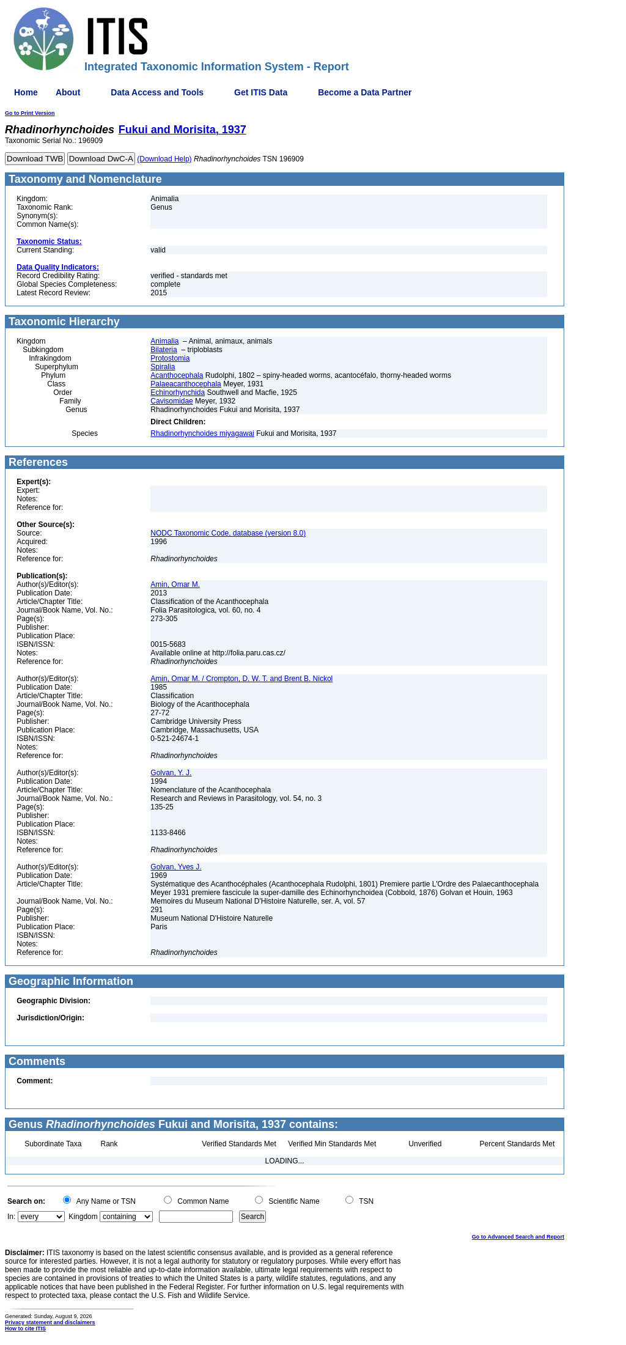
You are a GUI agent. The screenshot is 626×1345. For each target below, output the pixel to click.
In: (11, 1216)
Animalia (164, 341)
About (68, 92)
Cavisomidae (171, 401)
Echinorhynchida (177, 392)
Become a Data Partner (364, 92)
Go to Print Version (30, 113)
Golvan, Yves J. (175, 867)
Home (26, 92)
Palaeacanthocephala (185, 384)
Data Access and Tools (157, 92)
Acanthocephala (176, 375)
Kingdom (82, 1216)
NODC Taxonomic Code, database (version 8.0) (228, 533)
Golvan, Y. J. (170, 772)
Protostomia (170, 358)
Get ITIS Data (260, 92)
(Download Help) (164, 159)
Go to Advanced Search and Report (518, 1237)
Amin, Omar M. (175, 584)
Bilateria (163, 349)
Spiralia (162, 367)
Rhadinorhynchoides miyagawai (202, 433)
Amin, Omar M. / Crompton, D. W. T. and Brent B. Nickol (241, 678)
